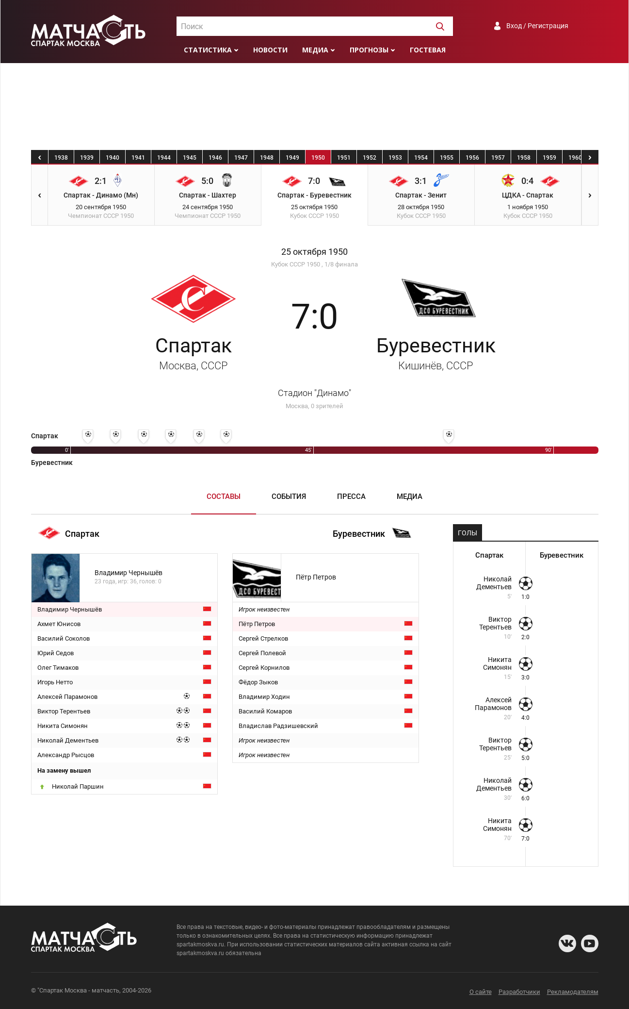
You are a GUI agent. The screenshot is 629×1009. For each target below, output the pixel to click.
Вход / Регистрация (537, 26)
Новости (270, 49)
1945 (189, 157)
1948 (267, 157)
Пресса (351, 496)
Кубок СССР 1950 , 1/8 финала (314, 264)
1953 (395, 157)
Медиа (315, 49)
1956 (472, 157)
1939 (87, 157)
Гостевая (428, 49)
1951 (344, 157)
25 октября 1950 (314, 252)
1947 (241, 157)
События (289, 496)
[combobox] (315, 26)
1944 (164, 157)
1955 (446, 157)
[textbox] (314, 26)
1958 (524, 157)
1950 (318, 157)
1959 (549, 157)
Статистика (208, 49)
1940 (112, 157)
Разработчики (519, 991)
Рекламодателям (572, 991)
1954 (421, 157)
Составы (224, 496)
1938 (61, 157)
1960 (575, 157)
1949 (292, 157)
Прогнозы (369, 49)
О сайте (480, 991)
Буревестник (436, 353)
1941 (138, 157)
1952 (369, 157)
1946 (215, 157)
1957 (498, 157)
